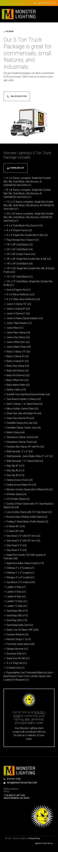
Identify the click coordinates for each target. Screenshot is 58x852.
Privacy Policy (34, 838)
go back (8, 31)
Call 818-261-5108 (46, 2)
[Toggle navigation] (51, 14)
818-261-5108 (12, 779)
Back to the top (44, 843)
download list (15, 168)
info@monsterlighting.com (20, 783)
